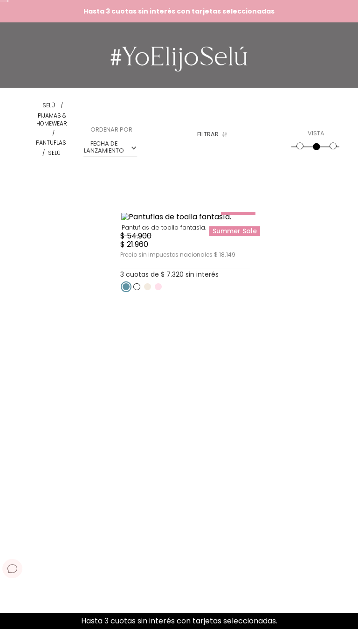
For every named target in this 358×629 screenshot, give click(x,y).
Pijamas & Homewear (51, 120)
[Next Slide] (347, 621)
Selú (54, 153)
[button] (159, 124)
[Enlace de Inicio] (49, 105)
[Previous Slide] (10, 621)
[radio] (299, 142)
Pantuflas (51, 143)
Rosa (155, 135)
